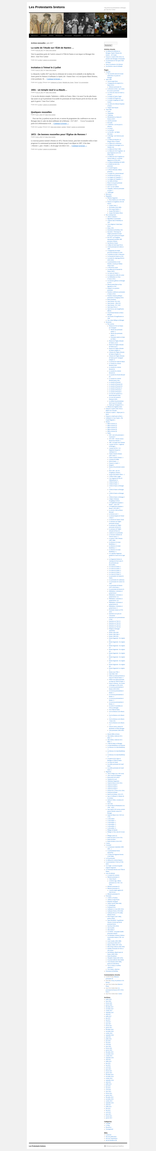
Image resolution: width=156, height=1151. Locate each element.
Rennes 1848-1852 (113, 636)
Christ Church (112, 879)
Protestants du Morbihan (112, 971)
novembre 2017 (110, 1008)
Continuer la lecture (54, 79)
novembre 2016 (110, 1031)
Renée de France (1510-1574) (114, 837)
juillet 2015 (108, 1061)
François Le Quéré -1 (114, 463)
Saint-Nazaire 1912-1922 (113, 301)
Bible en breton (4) (112, 429)
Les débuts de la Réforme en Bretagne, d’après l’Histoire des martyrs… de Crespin (114, 53)
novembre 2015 (110, 1054)
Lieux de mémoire (88, 35)
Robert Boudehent (112, 956)
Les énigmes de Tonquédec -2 (114, 179)
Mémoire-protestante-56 (113, 894)
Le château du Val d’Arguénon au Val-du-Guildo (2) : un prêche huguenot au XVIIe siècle (115, 158)
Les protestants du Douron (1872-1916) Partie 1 (115, 990)
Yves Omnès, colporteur (113, 969)
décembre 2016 (109, 1029)
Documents (68, 35)
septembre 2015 (110, 1057)
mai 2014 (108, 1088)
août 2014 (108, 1082)
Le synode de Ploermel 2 (115, 390)
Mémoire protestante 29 (113, 886)
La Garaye (110, 128)
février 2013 (109, 1116)
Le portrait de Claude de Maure (117, 361)
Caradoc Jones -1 (113, 205)
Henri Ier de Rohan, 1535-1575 (115, 794)
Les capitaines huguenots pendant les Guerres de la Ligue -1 (117, 555)
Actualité (108, 72)
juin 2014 (108, 1086)
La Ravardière (111, 818)
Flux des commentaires (111, 1138)
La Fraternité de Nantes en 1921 (115, 256)
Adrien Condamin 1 (112, 216)
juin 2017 (108, 1018)
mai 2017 (108, 1020)
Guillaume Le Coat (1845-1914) (115, 909)
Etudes (109, 433)
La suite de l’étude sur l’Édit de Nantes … (52, 48)
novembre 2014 (110, 1076)
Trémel (76, 82)
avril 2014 (108, 1089)
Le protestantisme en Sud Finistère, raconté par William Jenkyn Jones (114, 263)
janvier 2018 (109, 1005)
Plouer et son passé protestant (114, 183)
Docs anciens (110, 324)
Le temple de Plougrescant (114, 98)
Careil (108, 111)
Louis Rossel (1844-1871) (113, 943)
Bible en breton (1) (112, 423)
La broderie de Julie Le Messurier (115, 254)
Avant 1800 (108, 109)
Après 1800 (109, 79)
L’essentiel (43, 35)
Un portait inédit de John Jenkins (115, 960)
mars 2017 (108, 1024)
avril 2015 (108, 1067)
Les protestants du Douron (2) (116, 589)
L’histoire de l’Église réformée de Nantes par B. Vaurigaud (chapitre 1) (116, 357)
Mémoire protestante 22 (113, 877)
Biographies (77, 35)
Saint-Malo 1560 (113, 674)
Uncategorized (109, 1129)
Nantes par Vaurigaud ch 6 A (116, 405)
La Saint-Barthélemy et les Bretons (116, 745)
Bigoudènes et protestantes (114, 218)
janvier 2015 (109, 1072)
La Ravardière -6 (111, 828)
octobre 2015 (109, 1056)
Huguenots (108, 771)
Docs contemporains (111, 215)
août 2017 (108, 1014)
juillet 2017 (108, 1016)
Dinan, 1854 (110, 228)
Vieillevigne (110, 192)
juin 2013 (108, 1108)
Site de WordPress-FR (111, 1140)
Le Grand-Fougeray (112, 168)
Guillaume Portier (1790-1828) (115, 911)
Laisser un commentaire (49, 60)
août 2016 (108, 1037)
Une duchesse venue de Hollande (114, 66)
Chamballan (110, 113)
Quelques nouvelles (41, 112)
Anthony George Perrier (113, 899)
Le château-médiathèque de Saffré (116, 162)
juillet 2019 (108, 999)
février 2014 (109, 1093)
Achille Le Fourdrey (112, 897)
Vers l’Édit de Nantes (114, 709)
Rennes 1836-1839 (113, 632)
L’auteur (98, 35)
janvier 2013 (109, 1118)
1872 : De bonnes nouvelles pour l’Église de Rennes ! (59, 134)
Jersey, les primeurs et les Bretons (114, 64)
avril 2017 (108, 1022)
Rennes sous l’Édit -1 (114, 672)
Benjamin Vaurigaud (112, 901)
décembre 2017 (109, 1007)
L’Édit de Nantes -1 (114, 482)
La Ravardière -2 (111, 822)
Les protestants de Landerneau (116, 580)
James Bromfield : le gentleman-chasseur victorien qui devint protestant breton (115, 922)
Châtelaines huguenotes (113, 781)
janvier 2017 (109, 1027)
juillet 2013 (108, 1106)
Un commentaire (83, 82)
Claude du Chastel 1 (112, 785)
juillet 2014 (108, 1084)
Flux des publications (111, 1136)
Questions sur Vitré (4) (114, 627)
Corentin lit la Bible (114, 459)
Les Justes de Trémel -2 (115, 566)
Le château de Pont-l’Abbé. (114, 149)
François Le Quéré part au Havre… (115, 416)
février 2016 (109, 1048)
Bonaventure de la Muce (113, 777)
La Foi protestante (110, 858)
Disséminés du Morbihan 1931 (115, 230)
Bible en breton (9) (112, 431)
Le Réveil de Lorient (112, 267)
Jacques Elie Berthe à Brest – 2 (117, 474)
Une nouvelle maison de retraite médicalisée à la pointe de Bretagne (115, 75)
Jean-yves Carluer (56, 127)
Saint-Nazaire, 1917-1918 (113, 305)
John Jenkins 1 (111, 929)
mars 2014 (108, 1091)
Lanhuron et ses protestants (116, 533)
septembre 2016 (110, 1035)
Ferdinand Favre (111, 907)
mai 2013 (108, 1110)
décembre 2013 (109, 1097)
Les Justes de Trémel (112, 762)
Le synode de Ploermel (114, 382)
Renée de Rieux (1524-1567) (114, 841)
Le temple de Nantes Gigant (114, 96)
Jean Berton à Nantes (112, 243)
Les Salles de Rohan (112, 181)
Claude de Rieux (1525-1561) (114, 783)
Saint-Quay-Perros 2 (112, 307)
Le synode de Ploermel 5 (115, 391)
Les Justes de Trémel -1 (113, 273)
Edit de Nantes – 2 (113, 461)
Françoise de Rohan (112, 792)
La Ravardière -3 (111, 824)
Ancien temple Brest (112, 81)
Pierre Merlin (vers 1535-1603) (117, 200)
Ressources (59, 35)
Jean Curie (110, 803)
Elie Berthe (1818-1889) (115, 207)
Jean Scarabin (110, 928)
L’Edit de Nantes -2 (114, 484)
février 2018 (109, 1003)
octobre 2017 (109, 1010)
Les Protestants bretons (47, 7)
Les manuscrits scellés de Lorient (115, 275)
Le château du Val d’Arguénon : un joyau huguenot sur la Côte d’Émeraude (116, 152)
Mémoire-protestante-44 (115, 87)
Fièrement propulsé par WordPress (115, 1146)
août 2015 (108, 1059)
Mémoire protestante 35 (113, 888)
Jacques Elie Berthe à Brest (116, 213)
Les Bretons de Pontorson (113, 175)
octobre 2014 (109, 1078)
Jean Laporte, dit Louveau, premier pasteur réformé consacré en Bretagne (116, 811)
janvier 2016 (109, 1050)
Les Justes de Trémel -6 (115, 574)
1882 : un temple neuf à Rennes (117, 442)
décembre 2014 (109, 1074)
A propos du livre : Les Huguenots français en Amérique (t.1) (114, 450)
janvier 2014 (109, 1095)
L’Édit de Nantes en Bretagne (114, 743)
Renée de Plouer (111, 839)
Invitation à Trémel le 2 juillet (46, 67)
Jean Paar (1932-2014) (113, 926)
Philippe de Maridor (112, 830)
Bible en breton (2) (112, 425)
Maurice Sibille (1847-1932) (114, 945)
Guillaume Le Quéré (56, 82)
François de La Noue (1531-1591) (115, 790)
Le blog (40, 60)
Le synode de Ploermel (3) (115, 386)
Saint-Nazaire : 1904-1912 (114, 303)
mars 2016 (108, 1046)
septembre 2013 (110, 1103)
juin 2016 (108, 1040)
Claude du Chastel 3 (112, 788)
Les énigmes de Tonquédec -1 (114, 177)
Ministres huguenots (112, 198)
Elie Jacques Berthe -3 (114, 209)
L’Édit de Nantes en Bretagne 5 (117, 497)
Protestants (108, 896)
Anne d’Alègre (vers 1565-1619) (115, 773)
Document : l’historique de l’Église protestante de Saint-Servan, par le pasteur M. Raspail (115, 233)
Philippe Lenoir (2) (112, 835)
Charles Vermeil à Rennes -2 (116, 457)
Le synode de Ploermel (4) (115, 384)
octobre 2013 (109, 1101)
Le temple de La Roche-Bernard (115, 173)
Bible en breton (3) (112, 427)
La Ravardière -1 (111, 820)
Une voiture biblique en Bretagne (115, 320)
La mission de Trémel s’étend (116, 519)
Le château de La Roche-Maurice (114, 860)
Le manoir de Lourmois (113, 875)
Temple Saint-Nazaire (112, 107)
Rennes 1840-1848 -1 (114, 634)
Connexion (108, 1135)
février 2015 (109, 1071)
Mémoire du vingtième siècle (114, 406)
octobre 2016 (109, 1033)
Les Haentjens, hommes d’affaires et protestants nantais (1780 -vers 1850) (116, 937)
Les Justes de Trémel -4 (115, 570)
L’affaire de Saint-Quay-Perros (115, 245)
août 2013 (108, 1104)
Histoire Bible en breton (113, 734)
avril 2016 (108, 1044)
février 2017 (109, 1025)
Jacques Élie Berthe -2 (114, 211)
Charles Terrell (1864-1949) (114, 903)
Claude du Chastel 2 (112, 787)
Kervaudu (109, 122)
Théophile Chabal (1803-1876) (115, 958)
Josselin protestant (112, 121)
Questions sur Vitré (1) (114, 621)
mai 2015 (108, 1065)
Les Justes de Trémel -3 (115, 568)
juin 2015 (108, 1063)
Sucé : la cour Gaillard (113, 186)
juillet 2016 (108, 1039)
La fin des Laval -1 (113, 514)
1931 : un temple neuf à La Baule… (49, 90)
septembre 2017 (110, 1012)
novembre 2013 (110, 1099)
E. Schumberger (111, 905)
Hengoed (111, 465)
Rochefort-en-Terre (112, 185)
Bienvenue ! (34, 35)
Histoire (51, 35)
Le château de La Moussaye (114, 143)
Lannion (63, 127)
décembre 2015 (109, 1052)
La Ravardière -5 (111, 826)
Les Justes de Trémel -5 (115, 572)
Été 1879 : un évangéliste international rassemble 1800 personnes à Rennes (114, 239)
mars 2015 (108, 1069)
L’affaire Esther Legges (115, 476)
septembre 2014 (110, 1080)
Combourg (110, 115)
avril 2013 (108, 1112)
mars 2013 (108, 1114)
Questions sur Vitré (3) (114, 625)
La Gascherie (110, 130)
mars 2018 (108, 1001)
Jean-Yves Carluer (51, 50)
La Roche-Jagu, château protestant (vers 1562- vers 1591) (115, 882)
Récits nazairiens (111, 299)
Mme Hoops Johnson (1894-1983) (116, 946)
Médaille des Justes (68, 82)
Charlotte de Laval (112, 779)
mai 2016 (108, 1042)
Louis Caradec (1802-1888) (114, 941)
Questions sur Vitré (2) (114, 623)
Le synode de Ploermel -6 (115, 388)
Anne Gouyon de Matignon (114, 775)
